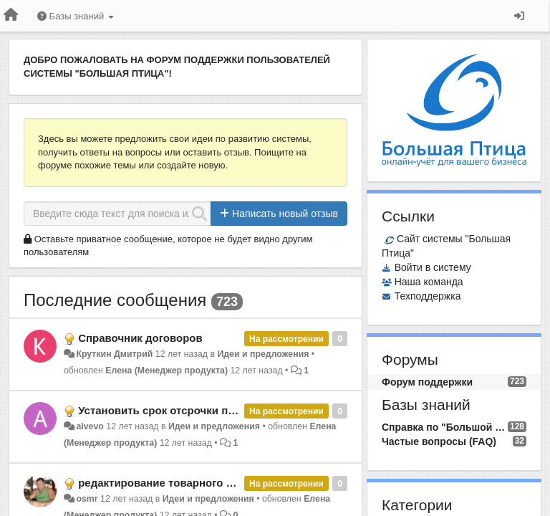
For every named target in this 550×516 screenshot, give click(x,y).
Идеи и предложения (263, 354)
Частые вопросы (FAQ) (439, 441)
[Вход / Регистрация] (519, 16)
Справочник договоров (140, 338)
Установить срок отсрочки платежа (172, 410)
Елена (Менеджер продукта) (166, 371)
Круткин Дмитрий (114, 354)
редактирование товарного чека (163, 483)
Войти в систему (433, 267)
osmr (86, 499)
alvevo (89, 426)
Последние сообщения (115, 300)
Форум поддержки (427, 382)
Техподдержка (428, 296)
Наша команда (429, 281)
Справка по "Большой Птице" (445, 427)
